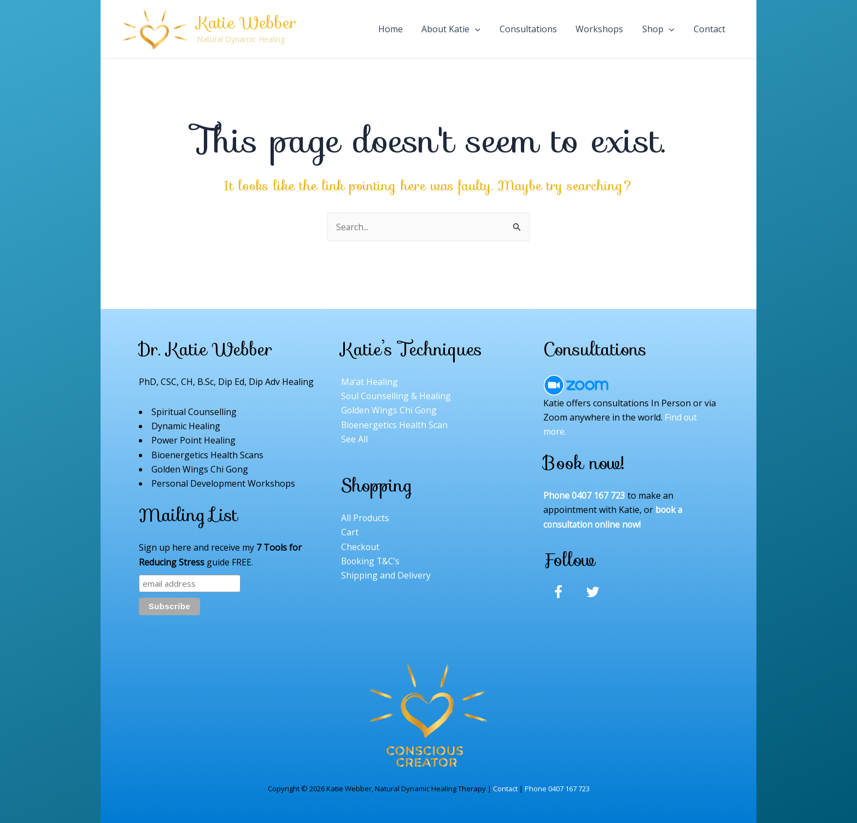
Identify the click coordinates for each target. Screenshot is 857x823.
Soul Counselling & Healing (396, 396)
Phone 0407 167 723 (557, 788)
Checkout (360, 547)
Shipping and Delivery (386, 576)
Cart (350, 533)
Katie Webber (246, 23)
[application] (513, 29)
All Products (365, 519)
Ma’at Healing (369, 382)
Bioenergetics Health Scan (395, 425)
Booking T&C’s (371, 562)
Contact (505, 788)
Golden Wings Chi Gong (389, 411)
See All (354, 440)
